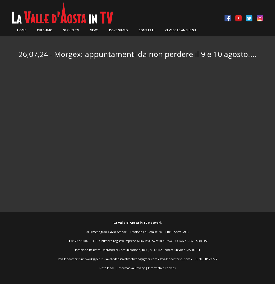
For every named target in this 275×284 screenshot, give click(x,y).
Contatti (146, 30)
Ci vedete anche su (180, 30)
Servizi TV (71, 30)
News (94, 30)
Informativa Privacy (131, 268)
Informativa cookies (162, 268)
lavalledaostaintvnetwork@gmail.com (131, 259)
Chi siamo (44, 30)
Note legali (106, 268)
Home (21, 30)
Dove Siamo (118, 30)
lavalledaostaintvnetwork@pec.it (80, 259)
